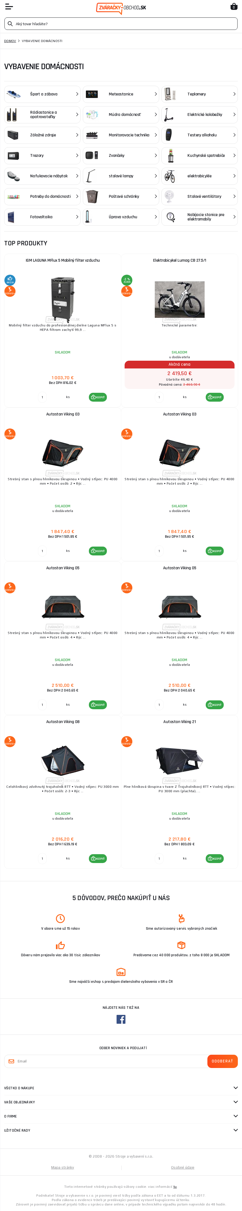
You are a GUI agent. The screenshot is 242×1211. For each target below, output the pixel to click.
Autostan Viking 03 (62, 414)
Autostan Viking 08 (62, 722)
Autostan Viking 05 (62, 568)
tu (175, 1187)
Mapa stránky (62, 1167)
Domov (10, 41)
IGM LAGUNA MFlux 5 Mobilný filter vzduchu (63, 260)
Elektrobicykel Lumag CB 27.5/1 (179, 260)
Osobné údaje (182, 1167)
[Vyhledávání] (121, 23)
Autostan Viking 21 (179, 722)
